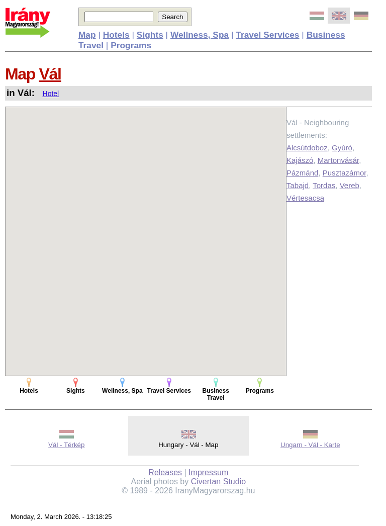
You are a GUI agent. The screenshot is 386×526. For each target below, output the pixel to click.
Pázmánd (302, 172)
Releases (165, 472)
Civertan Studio (218, 481)
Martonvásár (338, 160)
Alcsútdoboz (307, 147)
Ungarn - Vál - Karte (310, 445)
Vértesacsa (305, 198)
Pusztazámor (344, 172)
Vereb (349, 185)
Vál (50, 74)
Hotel (51, 94)
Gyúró (342, 147)
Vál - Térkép (66, 445)
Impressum (208, 472)
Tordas (324, 185)
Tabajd (297, 185)
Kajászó (299, 160)
